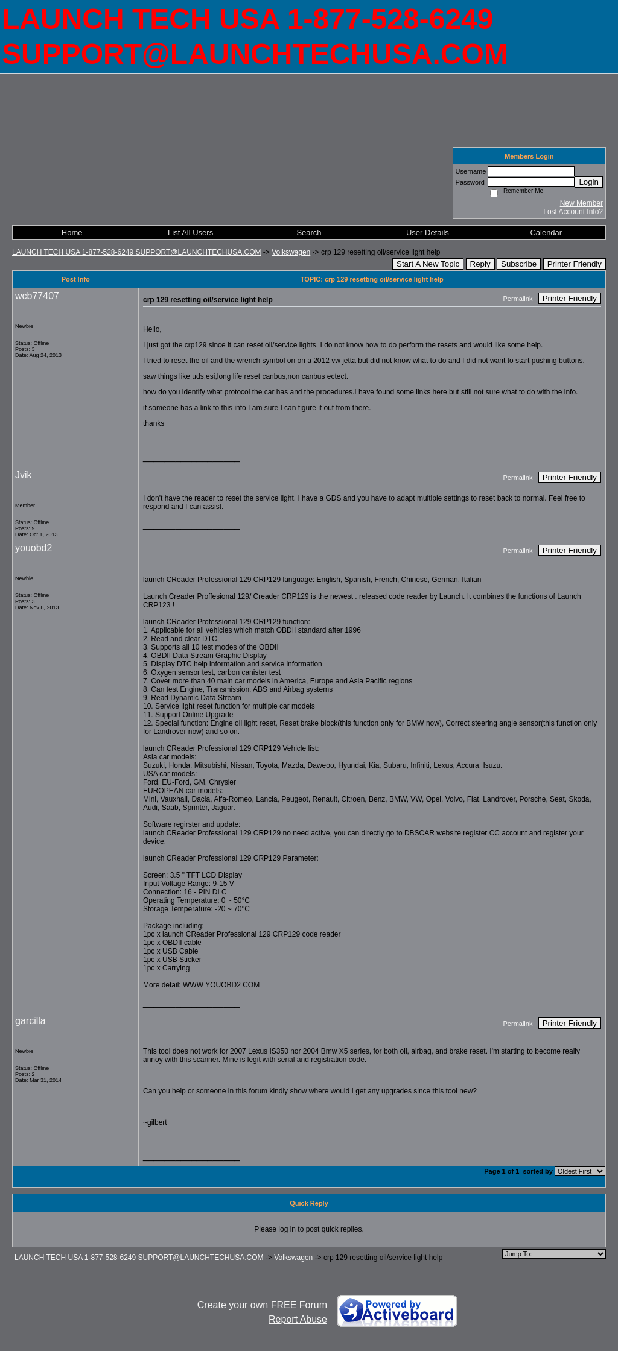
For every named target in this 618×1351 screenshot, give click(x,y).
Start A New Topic (428, 263)
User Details (427, 232)
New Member (581, 203)
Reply (480, 263)
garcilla (30, 1021)
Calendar (546, 232)
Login (589, 181)
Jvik (23, 475)
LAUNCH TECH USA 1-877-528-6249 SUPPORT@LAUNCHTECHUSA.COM (136, 252)
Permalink (518, 298)
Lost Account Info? (573, 211)
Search (308, 232)
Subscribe (519, 263)
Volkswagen (291, 252)
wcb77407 (37, 296)
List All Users (190, 232)
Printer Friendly (574, 263)
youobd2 (33, 548)
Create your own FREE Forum (262, 1305)
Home (72, 232)
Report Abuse (298, 1319)
